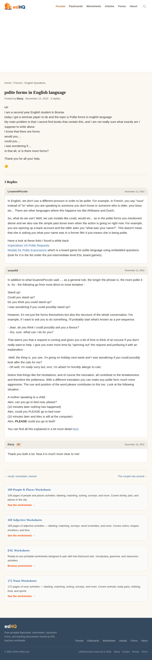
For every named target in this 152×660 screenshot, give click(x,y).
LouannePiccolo (18, 191)
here (76, 429)
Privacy (135, 651)
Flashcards (76, 6)
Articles (109, 6)
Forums (60, 6)
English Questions (35, 82)
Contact (126, 651)
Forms (122, 6)
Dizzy (20, 98)
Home (8, 82)
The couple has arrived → (132, 476)
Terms (145, 651)
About (133, 6)
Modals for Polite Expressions (27, 250)
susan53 (13, 270)
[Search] (145, 6)
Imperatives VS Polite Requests (28, 245)
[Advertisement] (76, 42)
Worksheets (93, 6)
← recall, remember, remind (21, 476)
